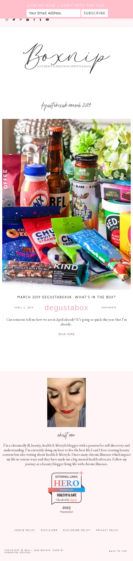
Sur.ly (73, 500)
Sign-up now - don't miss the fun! (66, 5)
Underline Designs (17, 552)
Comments (109, 307)
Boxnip (45, 550)
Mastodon (66, 512)
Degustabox (66, 307)
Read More (66, 334)
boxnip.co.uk (66, 489)
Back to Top (118, 551)
